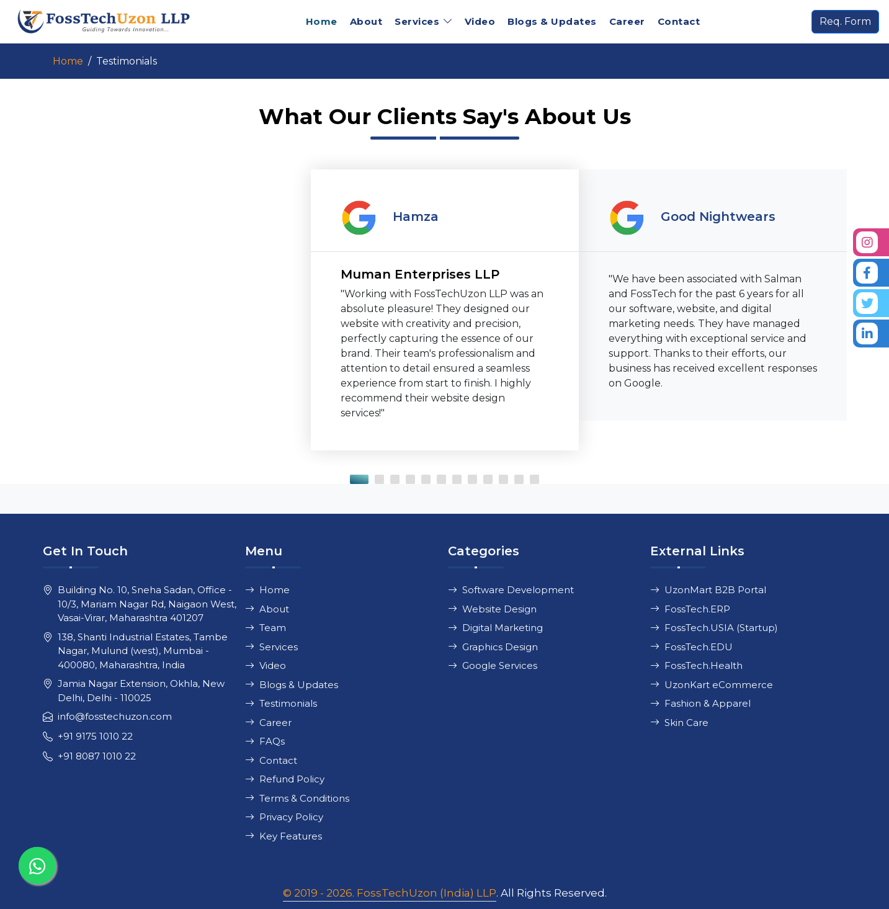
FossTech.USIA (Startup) (714, 628)
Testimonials (281, 703)
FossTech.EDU (691, 647)
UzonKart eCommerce (711, 685)
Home (321, 21)
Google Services (492, 665)
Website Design (492, 609)
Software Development (511, 590)
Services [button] (417, 21)
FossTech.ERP (690, 609)
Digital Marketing (495, 628)
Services (271, 647)
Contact (679, 21)
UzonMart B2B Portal (708, 590)
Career (627, 21)
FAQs (265, 741)
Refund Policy (284, 779)
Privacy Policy (284, 817)
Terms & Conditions (297, 798)
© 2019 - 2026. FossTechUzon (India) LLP (389, 893)
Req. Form (845, 21)
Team (265, 628)
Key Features (283, 836)
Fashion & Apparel (700, 703)
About (366, 21)
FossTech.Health (696, 665)
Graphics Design (493, 647)
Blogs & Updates (552, 21)
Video (480, 21)
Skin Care (679, 722)
